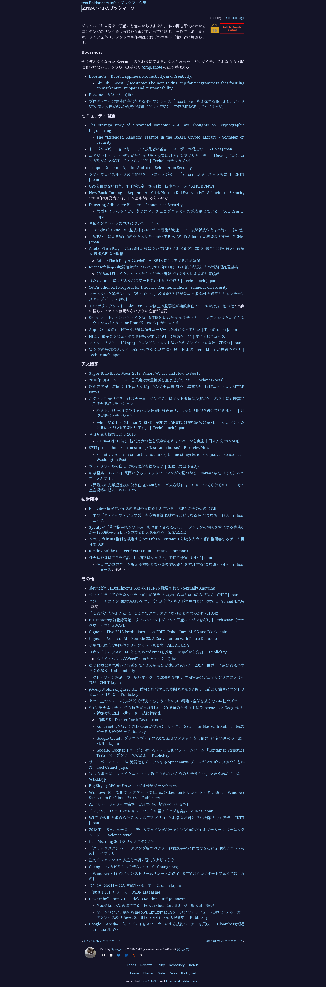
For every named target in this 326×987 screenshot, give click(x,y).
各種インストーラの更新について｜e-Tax (124, 223)
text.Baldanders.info (99, 2)
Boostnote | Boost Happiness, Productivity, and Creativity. (140, 76)
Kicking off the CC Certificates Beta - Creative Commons (138, 550)
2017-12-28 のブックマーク (102, 941)
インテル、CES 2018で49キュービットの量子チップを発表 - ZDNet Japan (151, 811)
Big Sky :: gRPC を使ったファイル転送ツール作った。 (134, 785)
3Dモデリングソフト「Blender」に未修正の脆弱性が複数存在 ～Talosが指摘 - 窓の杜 (161, 305)
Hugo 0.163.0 (149, 981)
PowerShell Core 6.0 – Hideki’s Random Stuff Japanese (137, 898)
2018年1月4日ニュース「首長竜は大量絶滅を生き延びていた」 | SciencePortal (156, 380)
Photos (148, 973)
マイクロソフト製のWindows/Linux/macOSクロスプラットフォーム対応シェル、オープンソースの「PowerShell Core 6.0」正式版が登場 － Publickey (170, 915)
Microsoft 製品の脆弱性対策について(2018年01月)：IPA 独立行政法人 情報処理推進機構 (163, 267)
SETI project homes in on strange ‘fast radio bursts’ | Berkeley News (150, 447)
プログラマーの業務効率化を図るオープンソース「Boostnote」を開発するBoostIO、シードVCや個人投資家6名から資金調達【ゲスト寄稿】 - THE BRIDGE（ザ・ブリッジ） (166, 104)
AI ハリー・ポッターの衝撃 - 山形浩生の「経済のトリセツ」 (139, 804)
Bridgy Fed (188, 973)
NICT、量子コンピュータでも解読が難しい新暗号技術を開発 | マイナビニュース (157, 336)
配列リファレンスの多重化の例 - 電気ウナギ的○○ (131, 860)
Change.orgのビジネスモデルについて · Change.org (133, 866)
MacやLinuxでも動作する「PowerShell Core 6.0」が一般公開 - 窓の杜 (156, 905)
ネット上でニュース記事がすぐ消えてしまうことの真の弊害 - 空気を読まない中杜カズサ (163, 701)
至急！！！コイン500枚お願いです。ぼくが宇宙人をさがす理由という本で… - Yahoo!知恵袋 (166, 601)
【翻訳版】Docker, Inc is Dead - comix (129, 719)
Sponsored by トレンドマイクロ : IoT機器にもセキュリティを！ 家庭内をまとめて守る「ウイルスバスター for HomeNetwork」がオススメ (166, 320)
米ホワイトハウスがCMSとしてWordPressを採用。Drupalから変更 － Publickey (158, 652)
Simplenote (152, 67)
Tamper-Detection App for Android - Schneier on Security (140, 167)
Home (134, 973)
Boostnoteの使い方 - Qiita (111, 94)
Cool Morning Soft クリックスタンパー (122, 841)
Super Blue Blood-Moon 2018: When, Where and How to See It (144, 373)
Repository (177, 965)
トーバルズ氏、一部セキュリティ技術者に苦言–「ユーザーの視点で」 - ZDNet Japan (160, 149)
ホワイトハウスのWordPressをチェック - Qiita (136, 658)
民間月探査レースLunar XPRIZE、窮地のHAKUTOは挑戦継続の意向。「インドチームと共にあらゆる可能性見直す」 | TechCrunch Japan (170, 425)
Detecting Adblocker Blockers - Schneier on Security (136, 204)
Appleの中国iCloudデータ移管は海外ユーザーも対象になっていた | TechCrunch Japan (163, 329)
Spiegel (117, 949)
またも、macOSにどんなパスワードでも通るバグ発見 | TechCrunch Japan (152, 280)
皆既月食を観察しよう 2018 (112, 434)
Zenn (173, 973)
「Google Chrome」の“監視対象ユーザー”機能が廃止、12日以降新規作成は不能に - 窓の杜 (166, 229)
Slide (161, 973)
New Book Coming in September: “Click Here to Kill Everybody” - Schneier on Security (166, 192)
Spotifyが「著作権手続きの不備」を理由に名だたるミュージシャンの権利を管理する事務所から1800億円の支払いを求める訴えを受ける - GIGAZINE (166, 530)
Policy (161, 965)
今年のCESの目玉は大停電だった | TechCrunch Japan (135, 885)
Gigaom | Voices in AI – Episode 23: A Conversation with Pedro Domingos (153, 638)
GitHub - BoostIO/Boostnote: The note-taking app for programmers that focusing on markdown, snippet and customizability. (170, 85)
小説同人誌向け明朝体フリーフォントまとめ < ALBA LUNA (139, 645)
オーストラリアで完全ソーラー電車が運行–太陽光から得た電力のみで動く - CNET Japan (163, 594)
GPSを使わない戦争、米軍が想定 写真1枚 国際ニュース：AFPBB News (151, 186)
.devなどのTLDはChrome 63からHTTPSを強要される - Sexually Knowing (152, 588)
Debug (194, 965)
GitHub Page (235, 18)
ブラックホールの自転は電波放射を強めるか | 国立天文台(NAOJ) (144, 466)
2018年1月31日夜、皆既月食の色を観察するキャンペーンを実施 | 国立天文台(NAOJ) (167, 441)
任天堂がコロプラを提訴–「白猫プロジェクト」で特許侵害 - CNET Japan (150, 557)
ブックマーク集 (133, 2)
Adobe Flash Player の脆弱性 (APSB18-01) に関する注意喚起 (148, 260)
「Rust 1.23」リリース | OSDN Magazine (124, 892)
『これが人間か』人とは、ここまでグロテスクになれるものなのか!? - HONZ (153, 613)
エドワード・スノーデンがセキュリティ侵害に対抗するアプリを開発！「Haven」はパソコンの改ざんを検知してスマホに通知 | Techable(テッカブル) (166, 158)
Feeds (131, 965)
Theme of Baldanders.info (185, 981)
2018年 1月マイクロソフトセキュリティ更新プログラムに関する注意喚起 (158, 273)
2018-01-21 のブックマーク (224, 941)
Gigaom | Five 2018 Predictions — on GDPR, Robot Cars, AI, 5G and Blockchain (158, 631)
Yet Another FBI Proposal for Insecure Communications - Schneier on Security (158, 287)
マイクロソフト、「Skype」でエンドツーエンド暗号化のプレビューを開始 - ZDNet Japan (165, 342)
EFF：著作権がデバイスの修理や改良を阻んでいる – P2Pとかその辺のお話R (152, 508)
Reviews (146, 965)
